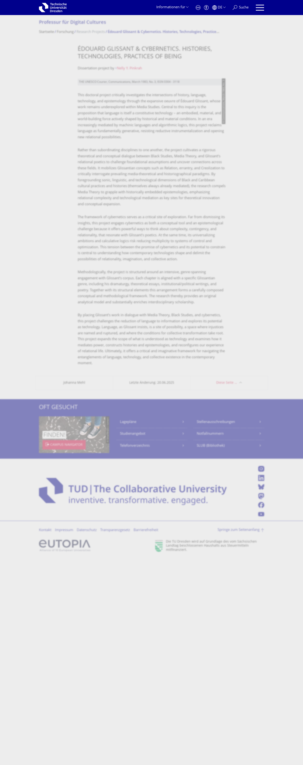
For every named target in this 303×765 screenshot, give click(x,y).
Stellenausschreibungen (216, 628)
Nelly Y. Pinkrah (129, 68)
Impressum (64, 736)
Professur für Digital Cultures (72, 22)
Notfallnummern (210, 640)
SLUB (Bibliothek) (211, 652)
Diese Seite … (226, 588)
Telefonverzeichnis (135, 652)
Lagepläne (128, 628)
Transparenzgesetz (115, 736)
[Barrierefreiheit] (206, 7)
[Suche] (241, 8)
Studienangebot (132, 640)
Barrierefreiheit (146, 736)
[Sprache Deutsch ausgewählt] (219, 8)
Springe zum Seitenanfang (239, 736)
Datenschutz (87, 736)
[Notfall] (198, 7)
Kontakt (45, 736)
